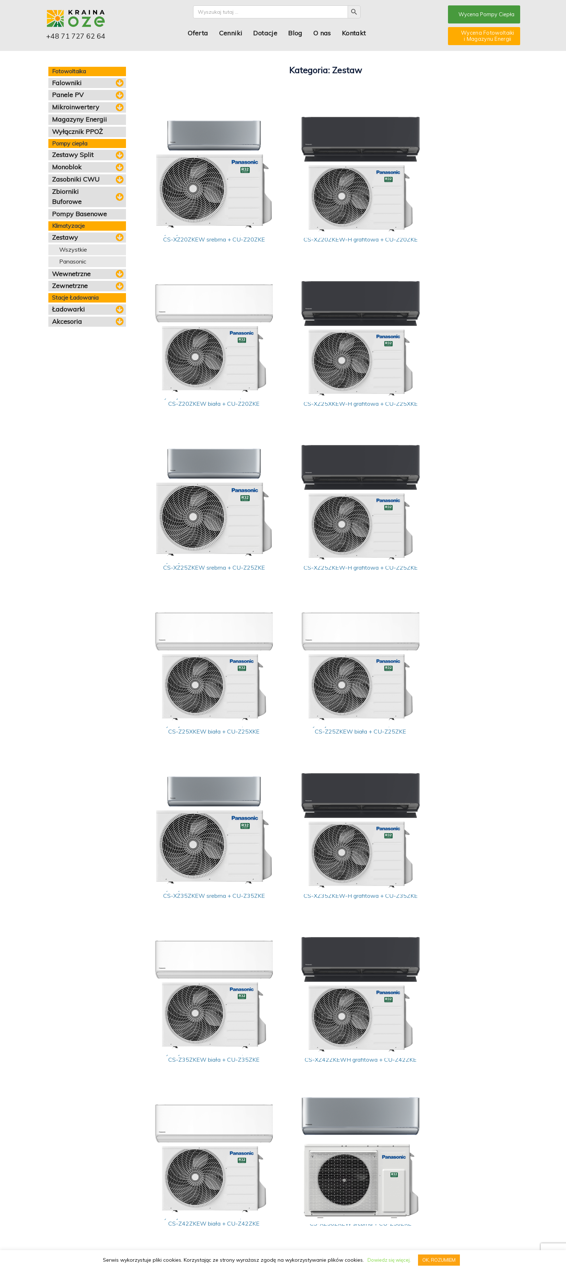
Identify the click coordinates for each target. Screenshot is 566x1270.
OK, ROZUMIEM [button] (440, 1260)
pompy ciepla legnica (149, 1248)
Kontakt (355, 34)
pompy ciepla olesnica (222, 1248)
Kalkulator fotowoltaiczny (265, 1188)
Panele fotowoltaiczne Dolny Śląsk (440, 1248)
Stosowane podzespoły (169, 1216)
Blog (297, 34)
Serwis (246, 1202)
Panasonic (72, 261)
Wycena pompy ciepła (262, 1181)
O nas (323, 34)
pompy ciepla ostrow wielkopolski (271, 1248)
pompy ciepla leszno (112, 1248)
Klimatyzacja (61, 1209)
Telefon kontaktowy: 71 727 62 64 (369, 1230)
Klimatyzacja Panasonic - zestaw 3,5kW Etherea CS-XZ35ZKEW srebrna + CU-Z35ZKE (448, 581)
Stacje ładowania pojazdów (78, 1202)
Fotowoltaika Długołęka (491, 1248)
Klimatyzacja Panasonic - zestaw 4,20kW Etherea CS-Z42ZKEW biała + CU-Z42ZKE (202, 923)
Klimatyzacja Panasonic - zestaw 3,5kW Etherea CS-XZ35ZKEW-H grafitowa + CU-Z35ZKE (202, 752)
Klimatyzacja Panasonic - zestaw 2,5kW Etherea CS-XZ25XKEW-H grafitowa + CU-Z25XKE (202, 410)
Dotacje (267, 34)
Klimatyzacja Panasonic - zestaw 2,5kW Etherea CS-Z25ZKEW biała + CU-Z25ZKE (325, 581)
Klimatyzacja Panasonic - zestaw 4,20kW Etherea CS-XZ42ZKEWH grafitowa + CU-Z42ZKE (448, 752)
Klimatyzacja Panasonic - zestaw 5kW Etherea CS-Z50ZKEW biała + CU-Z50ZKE (448, 923)
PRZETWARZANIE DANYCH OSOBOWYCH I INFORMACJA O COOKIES (120, 1241)
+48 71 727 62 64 (81, 38)
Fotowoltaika (62, 1181)
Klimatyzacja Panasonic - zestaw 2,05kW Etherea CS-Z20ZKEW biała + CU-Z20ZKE (448, 239)
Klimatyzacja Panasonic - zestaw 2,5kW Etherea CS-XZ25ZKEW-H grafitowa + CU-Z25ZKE (448, 410)
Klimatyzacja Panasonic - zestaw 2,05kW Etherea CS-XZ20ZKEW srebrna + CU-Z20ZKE (202, 239)
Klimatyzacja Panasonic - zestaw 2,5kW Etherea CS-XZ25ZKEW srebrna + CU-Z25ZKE (325, 410)
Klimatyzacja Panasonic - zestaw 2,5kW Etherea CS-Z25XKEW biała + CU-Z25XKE (202, 581)
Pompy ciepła (62, 1188)
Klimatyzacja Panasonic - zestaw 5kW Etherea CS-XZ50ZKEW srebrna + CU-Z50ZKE (325, 923)
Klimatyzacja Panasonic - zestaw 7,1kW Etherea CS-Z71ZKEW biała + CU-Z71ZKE (202, 1094)
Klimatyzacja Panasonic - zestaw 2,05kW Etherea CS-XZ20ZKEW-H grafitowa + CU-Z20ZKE (325, 239)
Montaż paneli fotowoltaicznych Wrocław (373, 1248)
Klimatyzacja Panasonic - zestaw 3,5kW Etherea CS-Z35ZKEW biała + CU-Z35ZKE (325, 752)
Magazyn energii (66, 1196)
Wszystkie (73, 249)
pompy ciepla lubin (185, 1248)
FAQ (148, 1188)
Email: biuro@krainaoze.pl (361, 1223)
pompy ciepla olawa (318, 1248)
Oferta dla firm (254, 1196)
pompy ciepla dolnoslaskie (70, 1248)
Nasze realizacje (162, 1209)
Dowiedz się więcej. (389, 1260)
